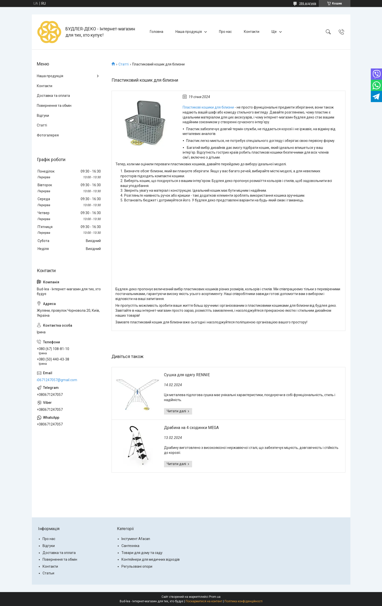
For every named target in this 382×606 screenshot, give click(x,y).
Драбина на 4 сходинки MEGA (191, 427)
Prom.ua (214, 597)
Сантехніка (130, 546)
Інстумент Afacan (135, 539)
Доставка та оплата (53, 96)
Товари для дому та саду (142, 553)
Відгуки (43, 116)
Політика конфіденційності (243, 601)
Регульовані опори (136, 566)
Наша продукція (188, 32)
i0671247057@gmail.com (57, 380)
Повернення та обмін (54, 106)
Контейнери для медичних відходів (150, 559)
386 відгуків (307, 3)
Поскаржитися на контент (204, 601)
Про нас (225, 32)
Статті (123, 64)
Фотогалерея (48, 135)
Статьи (48, 573)
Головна (156, 32)
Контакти (251, 32)
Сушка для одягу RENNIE (187, 374)
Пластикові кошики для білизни (208, 107)
